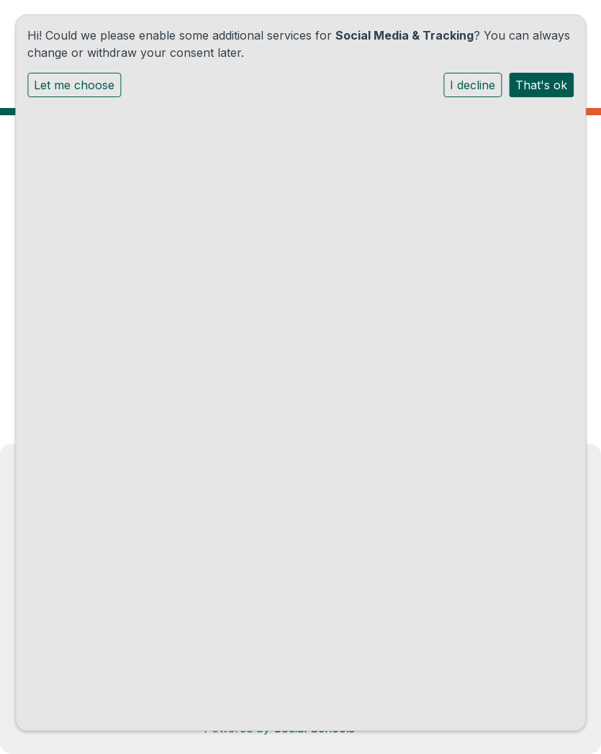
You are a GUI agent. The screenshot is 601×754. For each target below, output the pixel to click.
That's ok (541, 85)
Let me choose (74, 85)
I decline (472, 85)
